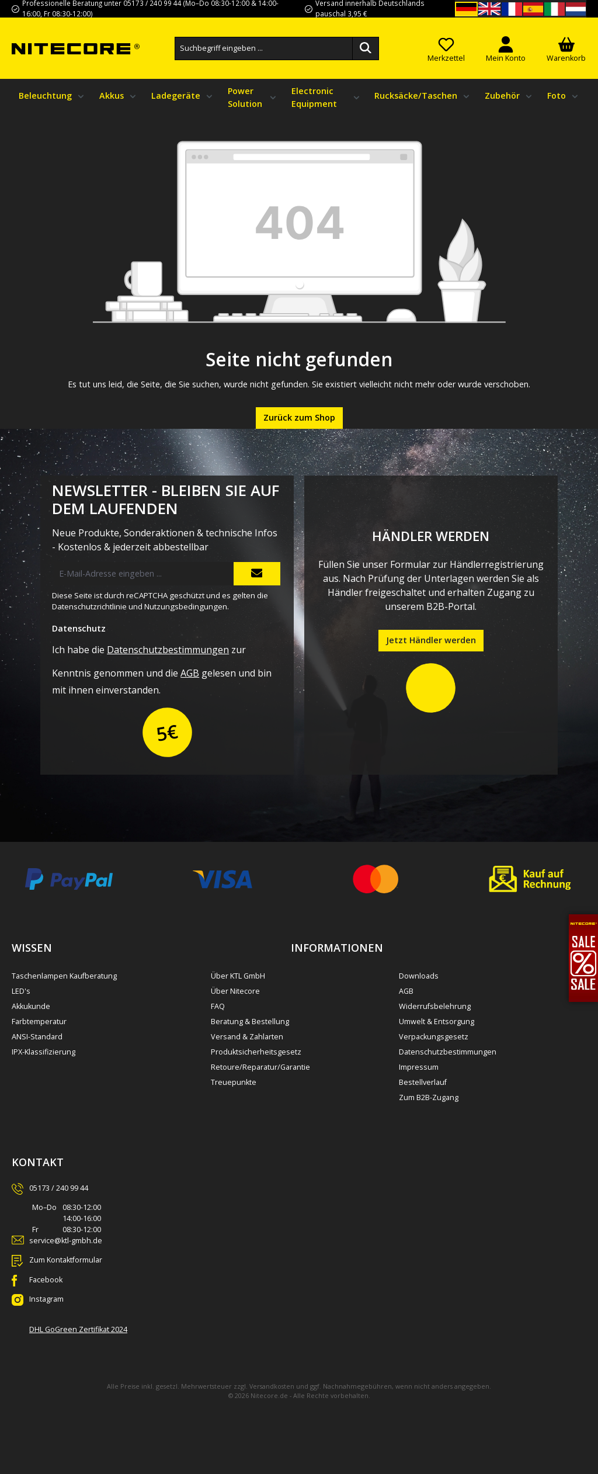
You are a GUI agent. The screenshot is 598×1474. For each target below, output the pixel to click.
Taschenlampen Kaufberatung (64, 976)
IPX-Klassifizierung (43, 1052)
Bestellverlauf (423, 1082)
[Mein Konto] (505, 48)
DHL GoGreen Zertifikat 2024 (78, 1329)
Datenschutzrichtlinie (89, 606)
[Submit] (257, 573)
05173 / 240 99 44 (58, 1188)
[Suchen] (365, 48)
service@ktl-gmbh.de (65, 1241)
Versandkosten (271, 1386)
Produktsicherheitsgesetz (256, 1052)
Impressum (419, 1067)
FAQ (218, 1006)
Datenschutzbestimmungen (168, 649)
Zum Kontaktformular (65, 1260)
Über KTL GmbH (238, 976)
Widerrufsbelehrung (435, 1006)
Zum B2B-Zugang (428, 1097)
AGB (189, 673)
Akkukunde (31, 1006)
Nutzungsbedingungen (185, 606)
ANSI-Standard (37, 1037)
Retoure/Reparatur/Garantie (260, 1067)
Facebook (45, 1280)
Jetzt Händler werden (431, 640)
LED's (21, 991)
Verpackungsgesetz (433, 1037)
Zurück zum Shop (299, 417)
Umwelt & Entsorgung (436, 1021)
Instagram (46, 1299)
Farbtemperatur (39, 1021)
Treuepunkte (233, 1082)
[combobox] (264, 48)
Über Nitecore (235, 991)
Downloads (419, 976)
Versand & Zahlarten (247, 1037)
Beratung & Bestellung (250, 1021)
